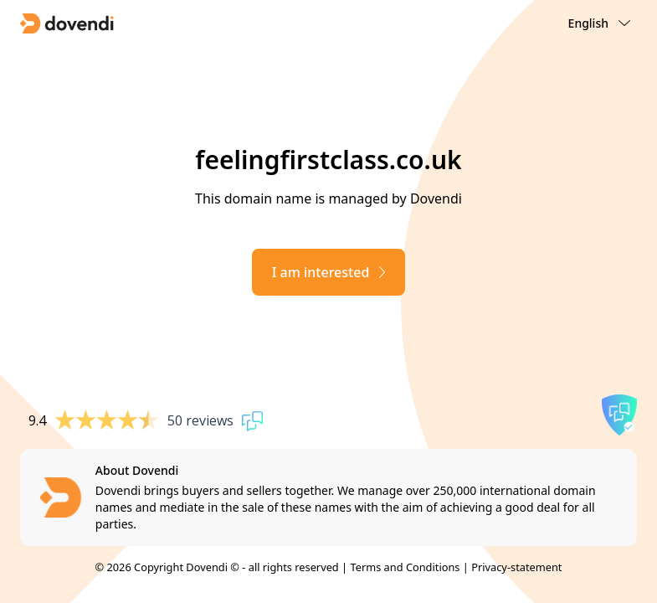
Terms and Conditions (404, 567)
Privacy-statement (516, 567)
